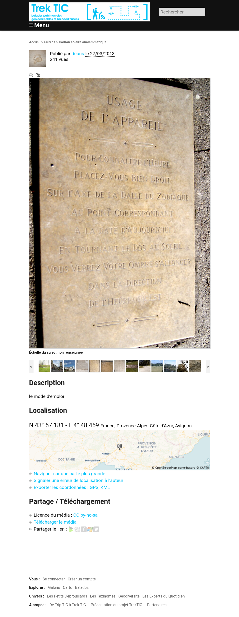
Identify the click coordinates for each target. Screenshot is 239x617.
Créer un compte (82, 579)
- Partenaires (156, 605)
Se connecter (54, 579)
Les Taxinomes (103, 596)
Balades (82, 587)
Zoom (31, 75)
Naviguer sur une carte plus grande (69, 473)
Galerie (54, 587)
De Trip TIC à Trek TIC (67, 605)
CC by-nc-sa (85, 515)
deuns (78, 53)
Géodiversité (129, 596)
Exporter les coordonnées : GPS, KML (72, 487)
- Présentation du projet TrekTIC (115, 605)
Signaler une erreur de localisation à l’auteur (78, 480)
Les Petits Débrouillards (67, 596)
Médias (49, 42)
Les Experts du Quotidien (164, 596)
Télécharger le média (38, 75)
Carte (67, 587)
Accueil (35, 42)
